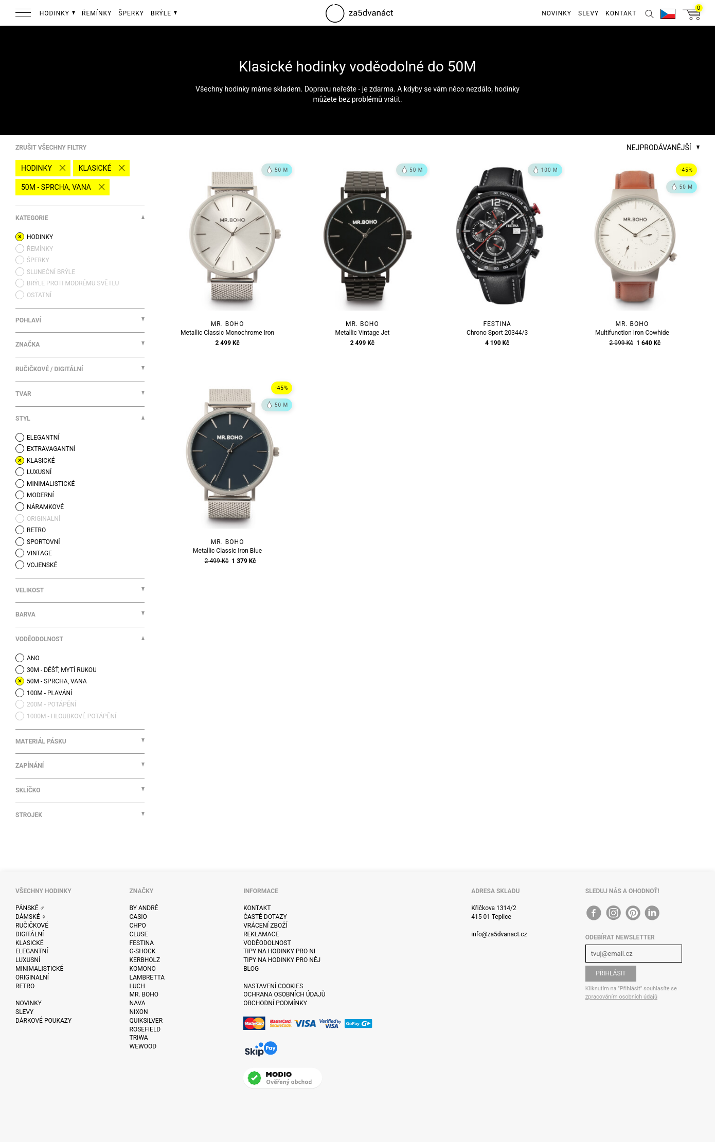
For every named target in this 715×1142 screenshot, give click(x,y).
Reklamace (261, 934)
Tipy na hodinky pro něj (281, 960)
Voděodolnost (267, 943)
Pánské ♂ (30, 908)
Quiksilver (146, 1020)
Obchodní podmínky (275, 1003)
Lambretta (147, 977)
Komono (143, 968)
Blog (251, 968)
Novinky (28, 1003)
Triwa (139, 1037)
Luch (137, 986)
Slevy (24, 1012)
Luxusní (27, 960)
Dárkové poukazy (43, 1020)
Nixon (139, 1012)
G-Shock (143, 951)
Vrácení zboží (265, 925)
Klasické (95, 168)
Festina (142, 943)
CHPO (138, 925)
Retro (24, 986)
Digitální (29, 934)
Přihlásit (611, 973)
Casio (138, 916)
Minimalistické (39, 968)
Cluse (139, 934)
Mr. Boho (144, 994)
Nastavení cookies (273, 986)
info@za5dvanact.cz (499, 934)
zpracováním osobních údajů (621, 996)
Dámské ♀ (30, 916)
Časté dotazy (265, 916)
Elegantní (31, 951)
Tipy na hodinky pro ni (279, 951)
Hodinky (36, 168)
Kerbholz (145, 960)
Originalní (32, 977)
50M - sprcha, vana (56, 187)
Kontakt (257, 908)
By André (144, 908)
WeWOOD (143, 1046)
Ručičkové (31, 925)
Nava (138, 1003)
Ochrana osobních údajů (284, 994)
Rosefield (145, 1029)
